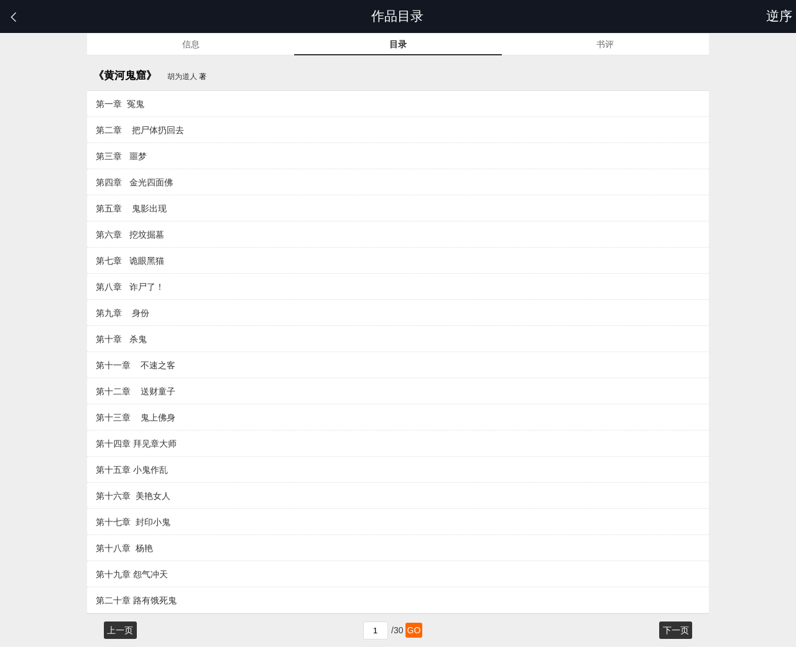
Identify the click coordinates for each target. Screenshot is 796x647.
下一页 (676, 630)
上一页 (120, 630)
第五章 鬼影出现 (131, 208)
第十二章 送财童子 (135, 391)
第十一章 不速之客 (135, 365)
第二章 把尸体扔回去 (140, 130)
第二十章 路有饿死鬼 (136, 600)
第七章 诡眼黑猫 (130, 261)
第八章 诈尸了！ (130, 287)
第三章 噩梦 (121, 156)
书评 (605, 44)
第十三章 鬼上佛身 (135, 417)
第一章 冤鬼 (120, 104)
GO (414, 630)
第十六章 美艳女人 (133, 496)
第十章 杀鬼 (121, 339)
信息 (191, 44)
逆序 (781, 16)
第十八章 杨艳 (124, 548)
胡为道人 (182, 76)
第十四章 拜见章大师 (136, 444)
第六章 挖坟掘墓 (130, 235)
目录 (398, 44)
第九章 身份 (122, 313)
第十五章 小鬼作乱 (132, 470)
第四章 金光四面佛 (134, 182)
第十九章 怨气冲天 (132, 574)
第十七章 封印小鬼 (133, 522)
